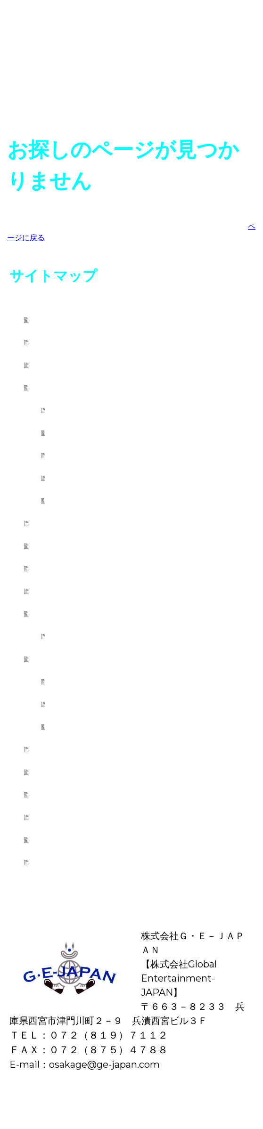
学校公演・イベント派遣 (101, 658)
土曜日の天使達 (94, 636)
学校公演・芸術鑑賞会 (111, 681)
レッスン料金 (89, 432)
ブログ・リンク (79, 771)
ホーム (55, 319)
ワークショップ (96, 477)
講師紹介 (77, 500)
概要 (11, 1101)
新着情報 (60, 342)
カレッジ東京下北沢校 (95, 523)
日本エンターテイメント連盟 (113, 364)
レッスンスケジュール (113, 455)
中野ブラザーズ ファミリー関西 (120, 591)
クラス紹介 (84, 410)
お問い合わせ (72, 862)
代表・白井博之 (77, 817)
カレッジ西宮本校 (84, 387)
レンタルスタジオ (85, 749)
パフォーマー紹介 (101, 726)
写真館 (55, 568)
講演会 (72, 704)
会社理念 (60, 839)
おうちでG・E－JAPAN (99, 545)
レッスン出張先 (78, 613)
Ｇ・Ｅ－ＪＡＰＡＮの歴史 (106, 794)
